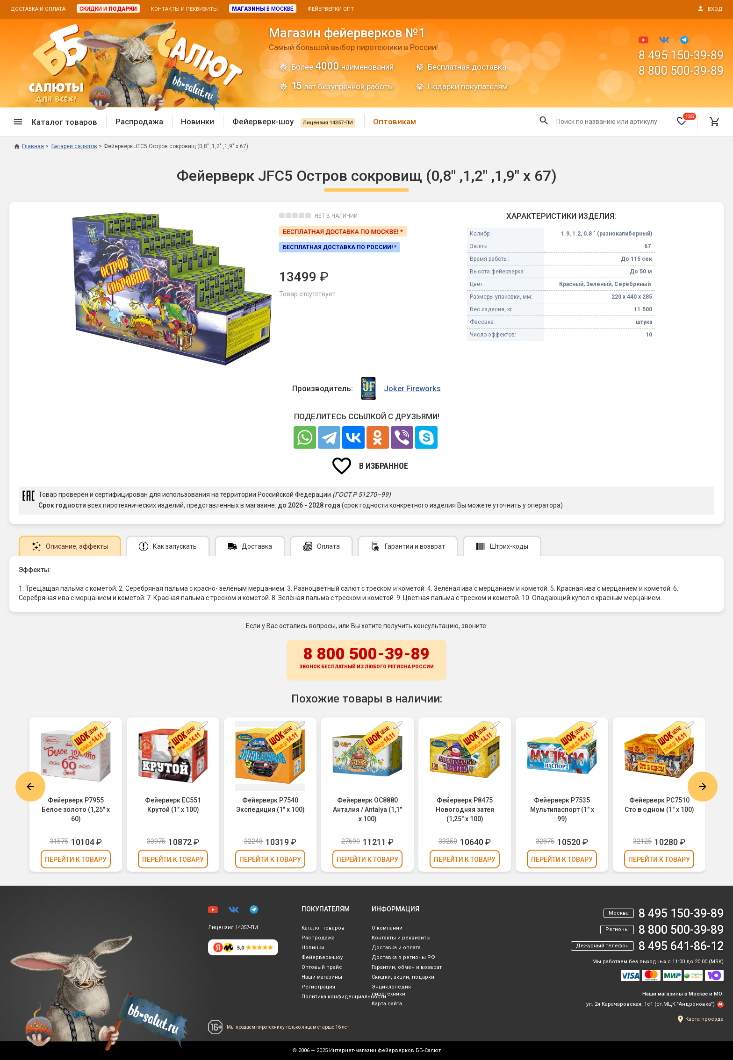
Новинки (197, 121)
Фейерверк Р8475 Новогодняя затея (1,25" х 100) (465, 809)
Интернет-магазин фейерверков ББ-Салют (385, 1050)
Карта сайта (387, 1004)
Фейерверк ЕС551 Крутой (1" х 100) (173, 804)
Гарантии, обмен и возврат (407, 967)
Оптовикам (394, 121)
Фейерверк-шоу (293, 121)
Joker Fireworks (412, 388)
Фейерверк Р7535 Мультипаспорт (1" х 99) (562, 809)
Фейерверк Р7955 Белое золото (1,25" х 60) (76, 809)
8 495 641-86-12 (681, 946)
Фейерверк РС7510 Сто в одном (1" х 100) (659, 804)
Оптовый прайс (322, 967)
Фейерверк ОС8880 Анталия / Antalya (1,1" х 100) (367, 809)
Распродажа (139, 121)
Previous (30, 787)
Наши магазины (322, 977)
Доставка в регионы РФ (403, 957)
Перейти (76, 859)
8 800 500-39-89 (681, 71)
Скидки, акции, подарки (403, 977)
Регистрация (318, 987)
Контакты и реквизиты (184, 9)
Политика (344, 997)
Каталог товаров (323, 928)
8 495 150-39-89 (681, 55)
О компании (387, 928)
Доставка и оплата (37, 9)
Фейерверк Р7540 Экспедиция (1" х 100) (270, 804)
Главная (29, 146)
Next (703, 787)
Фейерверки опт (331, 9)
